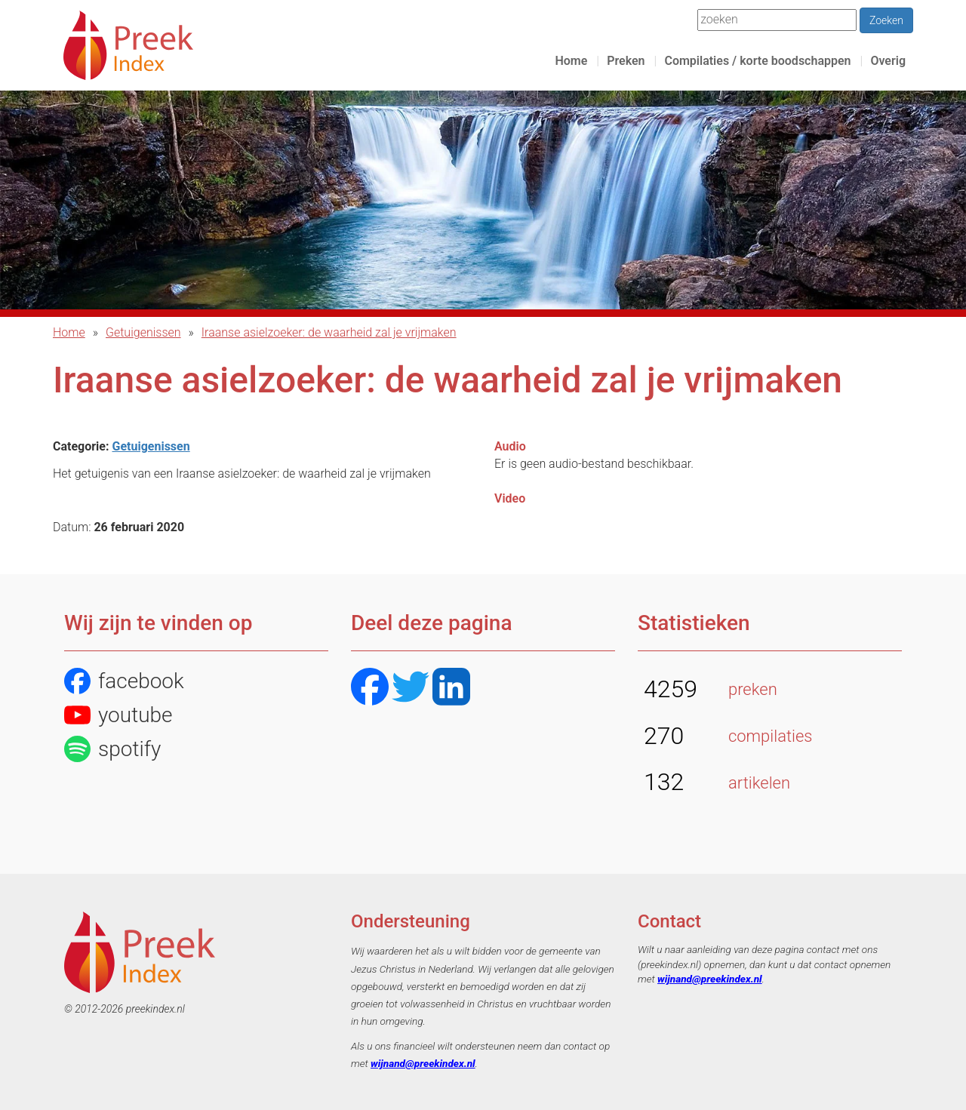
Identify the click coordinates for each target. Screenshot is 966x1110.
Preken (626, 61)
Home (571, 61)
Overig (888, 61)
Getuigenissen (143, 332)
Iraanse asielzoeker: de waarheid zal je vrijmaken (329, 332)
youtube (118, 715)
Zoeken (886, 20)
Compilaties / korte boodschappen (757, 61)
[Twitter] (410, 688)
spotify (112, 749)
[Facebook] (370, 688)
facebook (124, 681)
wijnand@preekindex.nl (423, 1063)
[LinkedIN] (451, 688)
